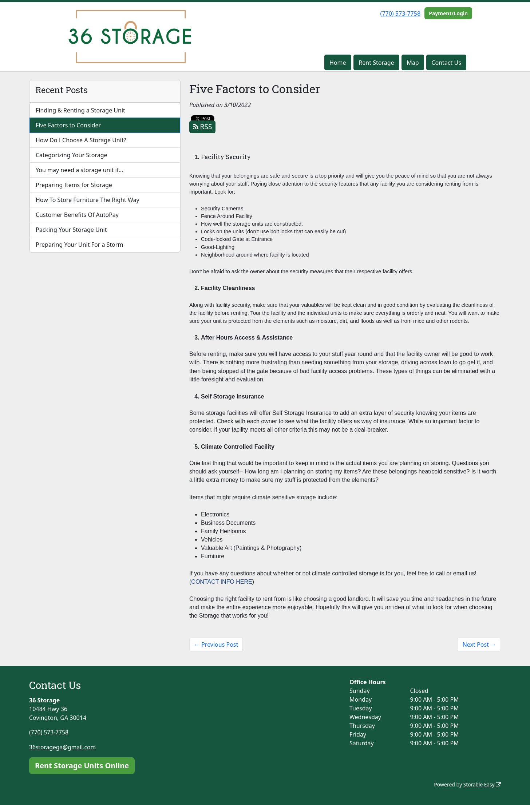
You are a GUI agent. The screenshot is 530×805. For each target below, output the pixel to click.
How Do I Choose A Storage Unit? (81, 140)
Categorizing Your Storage (71, 155)
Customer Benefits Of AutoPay (77, 215)
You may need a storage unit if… (79, 170)
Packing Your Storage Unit (71, 230)
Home (337, 63)
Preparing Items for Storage (74, 185)
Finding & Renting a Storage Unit (80, 110)
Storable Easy (482, 784)
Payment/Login (448, 13)
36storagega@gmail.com (63, 747)
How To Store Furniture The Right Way (87, 200)
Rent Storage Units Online (82, 765)
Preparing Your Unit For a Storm (79, 245)
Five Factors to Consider (68, 125)
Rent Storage (376, 63)
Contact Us (446, 63)
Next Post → (479, 645)
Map (413, 63)
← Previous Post (216, 645)
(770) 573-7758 (400, 13)
